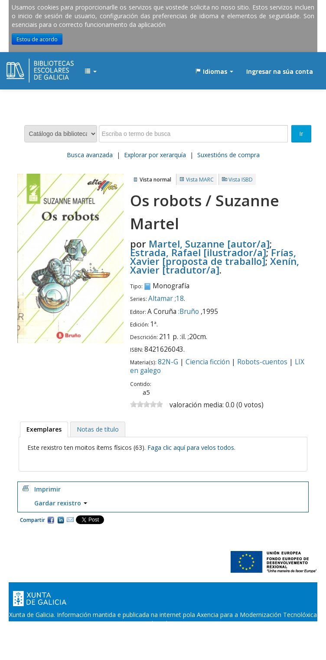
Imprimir (47, 489)
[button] (90, 71)
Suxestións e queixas (189, 632)
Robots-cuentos (262, 361)
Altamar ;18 (166, 298)
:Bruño (188, 311)
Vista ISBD (240, 179)
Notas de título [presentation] (98, 429)
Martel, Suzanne (209, 243)
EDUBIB (28, 67)
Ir (301, 133)
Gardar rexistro (60, 503)
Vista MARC (200, 179)
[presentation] (44, 429)
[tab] (44, 429)
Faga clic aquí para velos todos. (191, 447)
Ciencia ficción (208, 361)
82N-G (168, 361)
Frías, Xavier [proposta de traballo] (213, 256)
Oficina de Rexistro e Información (105, 632)
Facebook (50, 519)
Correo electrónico (70, 519)
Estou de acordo (37, 39)
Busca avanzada (90, 155)
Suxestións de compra (228, 155)
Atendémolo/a (245, 632)
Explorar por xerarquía (155, 155)
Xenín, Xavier (214, 265)
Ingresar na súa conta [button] (279, 71)
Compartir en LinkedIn (60, 519)
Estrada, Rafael (198, 252)
